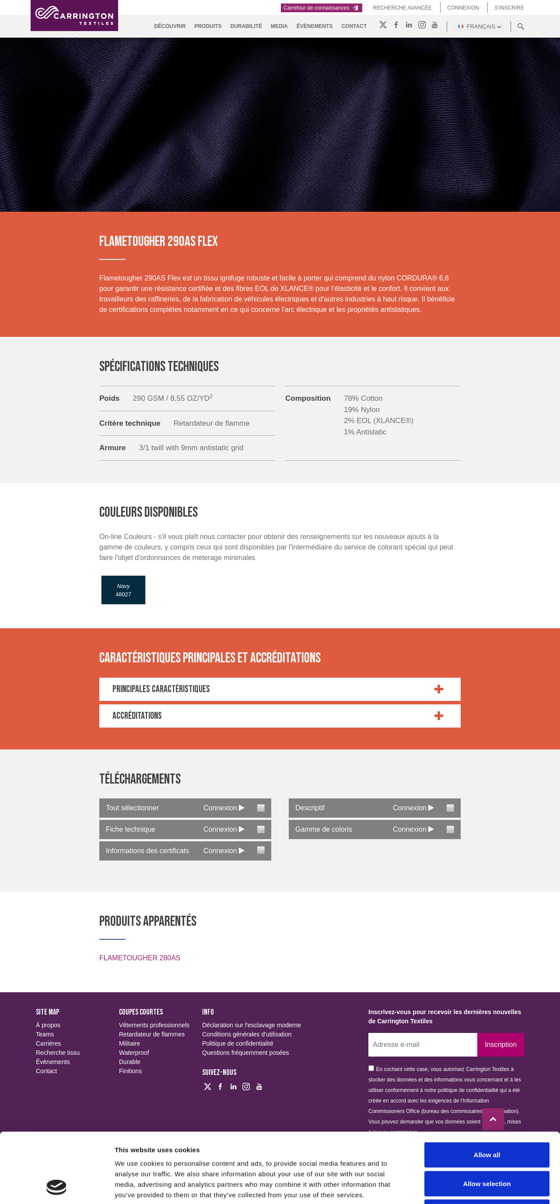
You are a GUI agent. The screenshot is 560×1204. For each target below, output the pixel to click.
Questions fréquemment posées (245, 1052)
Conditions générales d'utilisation (246, 1034)
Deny (487, 1146)
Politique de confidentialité (237, 1043)
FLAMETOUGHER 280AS (140, 958)
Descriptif (310, 808)
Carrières (48, 1043)
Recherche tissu (58, 1052)
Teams (45, 1034)
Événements (315, 26)
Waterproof (134, 1052)
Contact (354, 26)
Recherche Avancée (402, 8)
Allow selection (487, 1118)
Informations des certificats (147, 850)
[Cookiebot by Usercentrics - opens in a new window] (56, 1187)
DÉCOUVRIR (170, 26)
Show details (459, 1186)
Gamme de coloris (323, 829)
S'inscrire (509, 8)
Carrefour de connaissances (321, 8)
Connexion (463, 8)
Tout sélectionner (132, 808)
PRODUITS (207, 26)
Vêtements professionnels (154, 1025)
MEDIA (279, 26)
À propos (48, 1025)
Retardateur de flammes (152, 1034)
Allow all (487, 1089)
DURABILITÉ (246, 26)
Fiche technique (130, 829)
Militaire (129, 1043)
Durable (129, 1061)
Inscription (501, 1044)
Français (478, 26)
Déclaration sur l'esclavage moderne (251, 1025)
